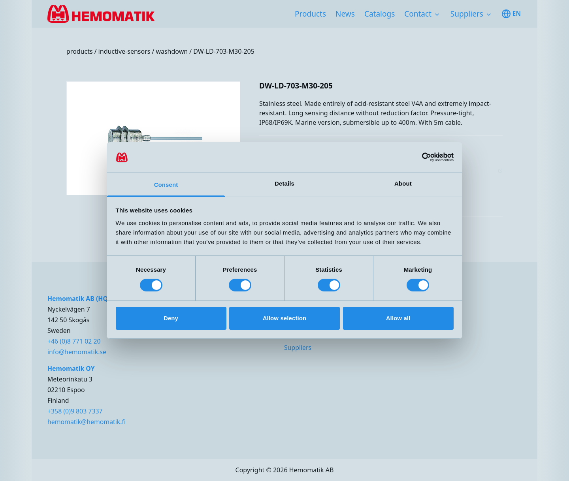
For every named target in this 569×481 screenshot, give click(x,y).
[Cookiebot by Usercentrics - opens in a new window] (419, 157)
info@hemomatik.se (76, 352)
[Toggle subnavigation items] (437, 15)
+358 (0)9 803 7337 (75, 411)
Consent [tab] (166, 184)
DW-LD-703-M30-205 (223, 51)
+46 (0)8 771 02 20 (74, 341)
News (345, 14)
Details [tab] (284, 183)
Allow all (398, 318)
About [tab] (403, 183)
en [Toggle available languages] (511, 14)
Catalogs (379, 14)
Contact (417, 14)
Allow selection (285, 318)
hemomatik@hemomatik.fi (86, 421)
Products (310, 14)
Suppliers (466, 14)
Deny (171, 318)
